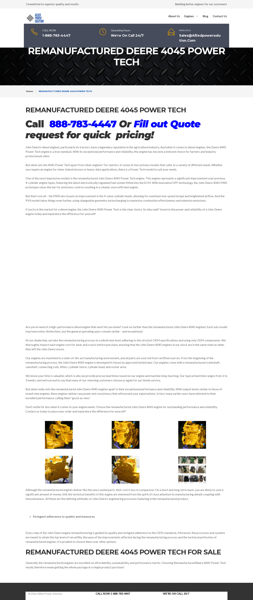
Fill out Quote (167, 124)
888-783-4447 (82, 124)
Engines (189, 16)
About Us (174, 16)
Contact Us (220, 16)
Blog (205, 16)
